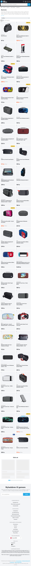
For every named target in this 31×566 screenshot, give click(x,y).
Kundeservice (15, 502)
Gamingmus (15, 524)
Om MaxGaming (15, 512)
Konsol (4, 7)
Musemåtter (15, 532)
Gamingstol (15, 529)
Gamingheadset (15, 531)
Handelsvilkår (15, 505)
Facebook (13, 542)
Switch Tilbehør (13, 7)
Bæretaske (18, 7)
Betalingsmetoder (15, 514)
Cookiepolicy (15, 510)
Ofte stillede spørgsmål (15, 504)
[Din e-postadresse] (12, 494)
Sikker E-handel (15, 517)
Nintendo (8, 7)
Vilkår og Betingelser (18, 562)
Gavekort (15, 519)
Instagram (13, 546)
